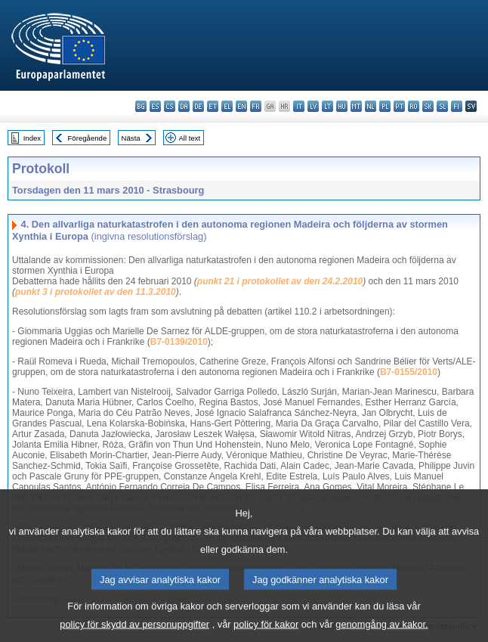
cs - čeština (169, 106)
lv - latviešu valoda (313, 106)
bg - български (141, 106)
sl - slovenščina (442, 106)
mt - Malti (356, 106)
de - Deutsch (198, 106)
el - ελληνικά (227, 106)
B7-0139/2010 (179, 342)
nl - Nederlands (370, 106)
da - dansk (184, 106)
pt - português (399, 106)
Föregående (87, 138)
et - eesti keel (212, 106)
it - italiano (298, 106)
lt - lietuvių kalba (327, 106)
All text (189, 138)
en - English (241, 106)
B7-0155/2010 (408, 372)
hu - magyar (341, 106)
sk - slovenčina (428, 106)
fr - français (255, 106)
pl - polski (385, 106)
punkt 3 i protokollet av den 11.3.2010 (95, 292)
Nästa (131, 138)
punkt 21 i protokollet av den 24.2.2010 (280, 281)
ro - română (413, 106)
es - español (155, 106)
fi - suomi (456, 106)
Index (32, 138)
